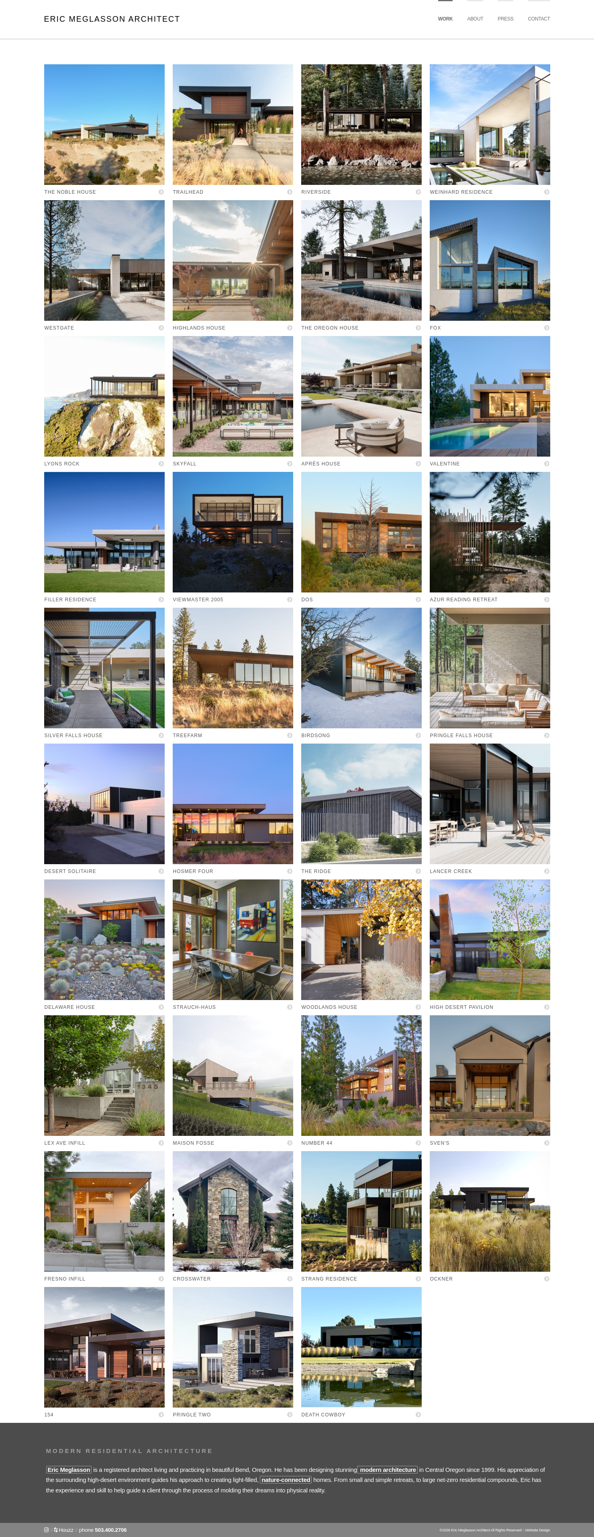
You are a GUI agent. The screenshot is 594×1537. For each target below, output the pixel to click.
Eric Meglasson (69, 1469)
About (475, 19)
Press (505, 19)
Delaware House (70, 1007)
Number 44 (317, 1143)
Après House (321, 464)
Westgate (59, 328)
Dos (307, 600)
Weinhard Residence (461, 192)
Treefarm (187, 735)
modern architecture (387, 1469)
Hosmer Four (193, 871)
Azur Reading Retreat (464, 600)
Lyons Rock (62, 464)
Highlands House (199, 328)
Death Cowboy (324, 1415)
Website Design (537, 1530)
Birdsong (316, 735)
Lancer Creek (451, 871)
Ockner (441, 1279)
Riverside (316, 192)
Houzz (63, 1530)
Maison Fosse (193, 1143)
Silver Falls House (74, 735)
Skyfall (185, 464)
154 (49, 1415)
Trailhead (188, 192)
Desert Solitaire (70, 871)
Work (445, 19)
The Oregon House (330, 328)
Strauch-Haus (194, 1007)
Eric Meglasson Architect (112, 18)
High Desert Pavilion (462, 1007)
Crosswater (192, 1279)
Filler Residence (71, 600)
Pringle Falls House (461, 735)
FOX (435, 328)
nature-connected (285, 1479)
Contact (539, 19)
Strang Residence (329, 1279)
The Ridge (316, 871)
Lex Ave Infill (65, 1143)
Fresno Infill (65, 1279)
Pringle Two (192, 1415)
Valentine (445, 464)
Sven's (440, 1143)
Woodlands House (330, 1007)
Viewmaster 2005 (198, 600)
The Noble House (70, 192)
